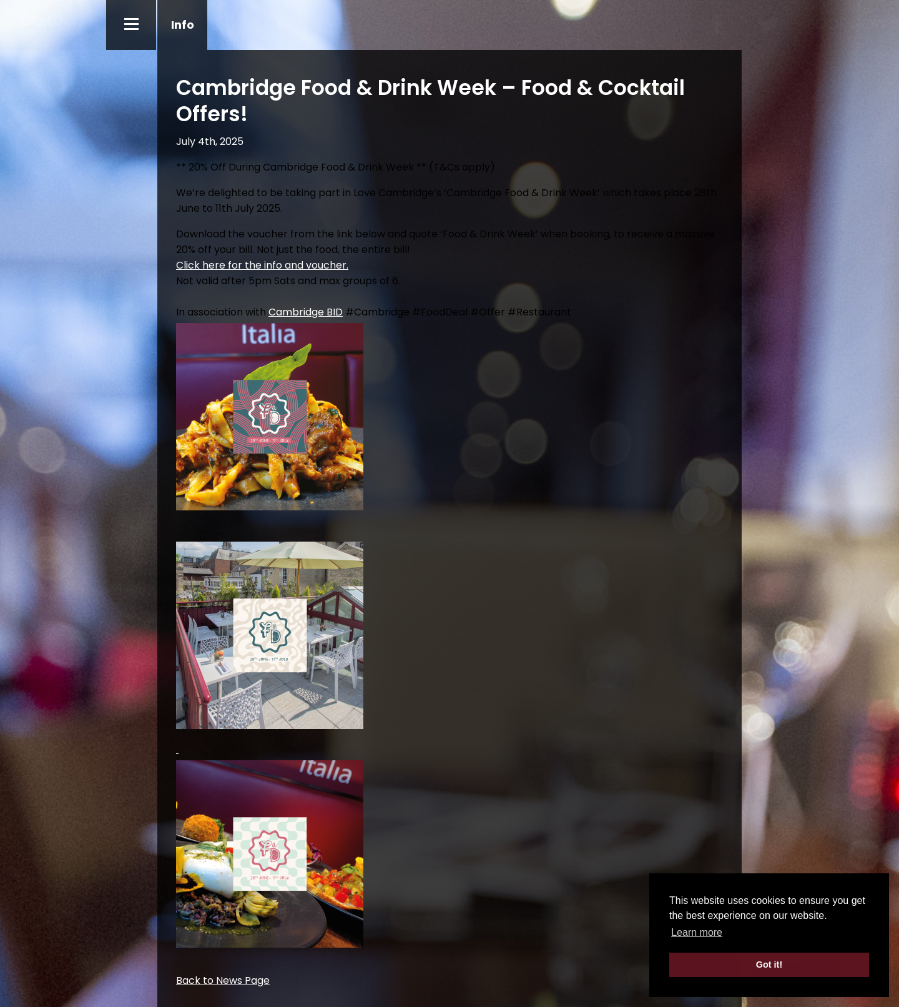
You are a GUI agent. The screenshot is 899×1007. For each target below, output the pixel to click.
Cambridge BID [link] (305, 312)
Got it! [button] (769, 965)
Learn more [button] (696, 932)
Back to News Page (223, 980)
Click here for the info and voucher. (262, 265)
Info (182, 24)
